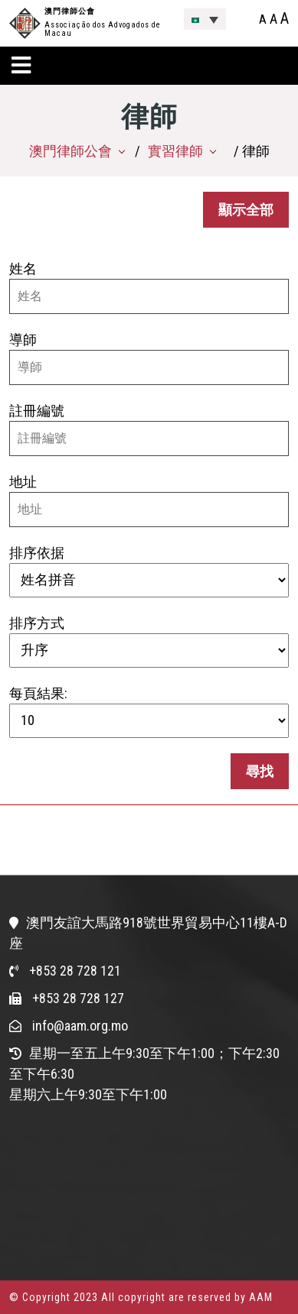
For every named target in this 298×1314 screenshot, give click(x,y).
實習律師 (175, 151)
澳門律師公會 (69, 11)
